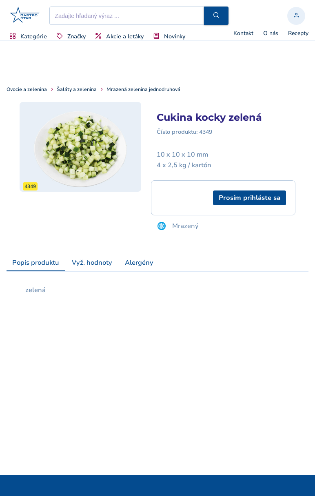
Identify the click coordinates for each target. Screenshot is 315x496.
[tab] (36, 263)
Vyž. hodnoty (92, 262)
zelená (35, 290)
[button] (216, 16)
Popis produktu (35, 262)
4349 (205, 132)
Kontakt (243, 33)
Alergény (139, 262)
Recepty (298, 33)
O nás (270, 33)
